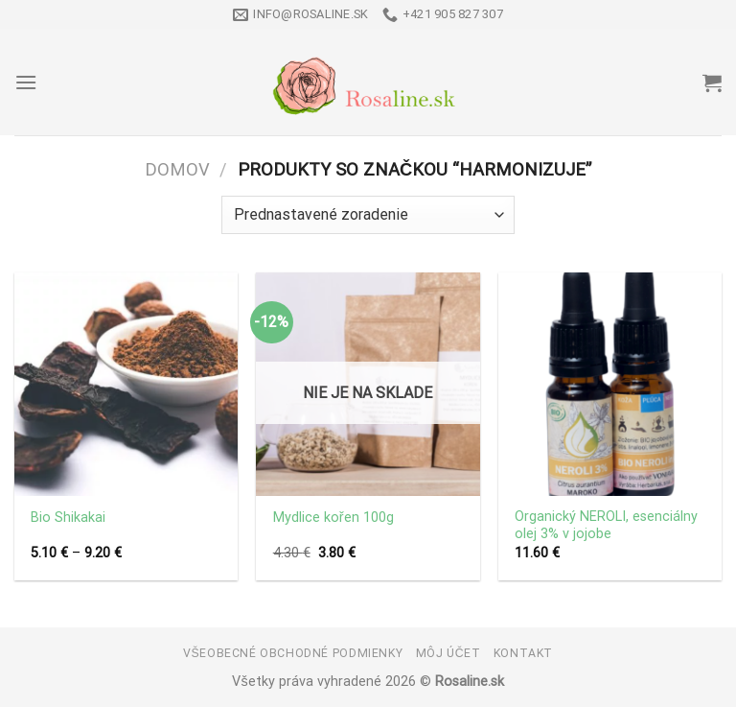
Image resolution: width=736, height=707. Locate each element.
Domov (177, 169)
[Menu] (25, 82)
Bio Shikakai (68, 517)
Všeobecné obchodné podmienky (292, 653)
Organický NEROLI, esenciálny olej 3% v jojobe (606, 525)
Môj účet (448, 653)
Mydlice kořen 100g (333, 517)
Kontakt (523, 653)
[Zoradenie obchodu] (368, 215)
